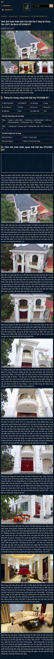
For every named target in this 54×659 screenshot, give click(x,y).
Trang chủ (3, 16)
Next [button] (51, 67)
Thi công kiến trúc (24, 16)
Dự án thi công (13, 16)
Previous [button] (2, 45)
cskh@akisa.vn (7, 10)
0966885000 (5, 5)
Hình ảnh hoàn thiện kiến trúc (39, 16)
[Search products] (51, 5)
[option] (27, 45)
